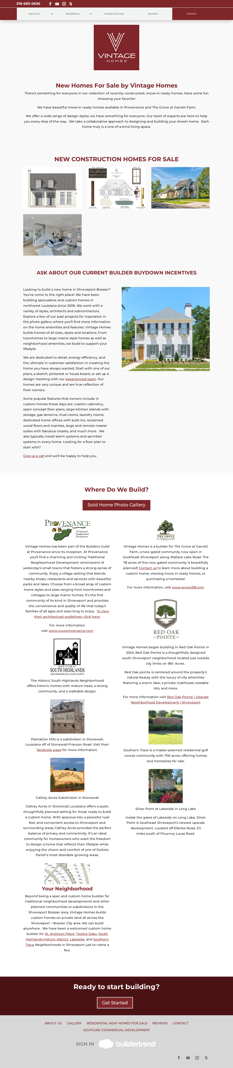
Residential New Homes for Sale (117, 1023)
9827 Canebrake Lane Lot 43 (52, 225)
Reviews (153, 14)
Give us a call (33, 456)
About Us (34, 14)
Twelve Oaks (86, 934)
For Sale (52, 201)
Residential (73, 14)
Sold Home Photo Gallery (116, 505)
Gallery (74, 1023)
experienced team (81, 379)
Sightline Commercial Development (116, 1030)
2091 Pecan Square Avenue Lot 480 (180, 178)
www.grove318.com (188, 587)
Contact (192, 14)
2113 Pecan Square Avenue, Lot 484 (52, 178)
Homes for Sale (114, 14)
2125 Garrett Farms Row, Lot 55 (116, 178)
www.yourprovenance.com (71, 631)
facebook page (49, 750)
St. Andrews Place (59, 934)
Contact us (148, 568)
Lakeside (77, 939)
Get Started (115, 1002)
